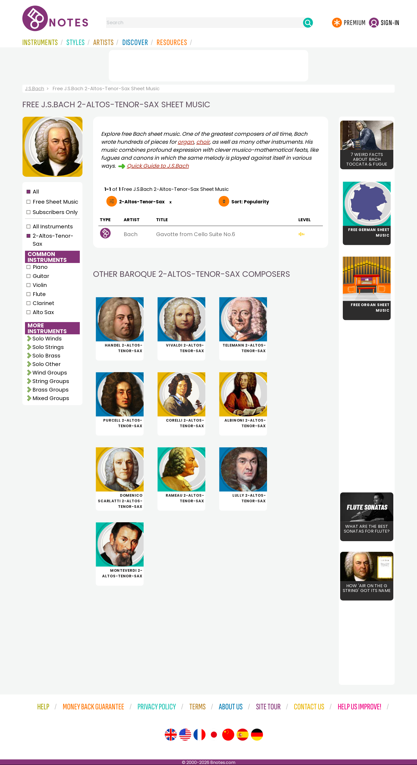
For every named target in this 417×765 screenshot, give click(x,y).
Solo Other (46, 364)
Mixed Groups (50, 398)
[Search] (308, 23)
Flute (39, 294)
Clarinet (43, 303)
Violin (40, 285)
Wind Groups (49, 372)
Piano (40, 267)
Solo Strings (48, 347)
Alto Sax (43, 312)
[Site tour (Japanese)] (213, 734)
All (36, 191)
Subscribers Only (55, 212)
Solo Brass (46, 355)
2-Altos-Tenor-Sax (53, 240)
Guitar (41, 276)
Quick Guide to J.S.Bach (158, 166)
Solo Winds (47, 338)
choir (203, 142)
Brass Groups (50, 389)
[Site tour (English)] (170, 734)
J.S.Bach (34, 88)
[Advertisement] (208, 65)
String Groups (50, 381)
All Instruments (53, 226)
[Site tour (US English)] (185, 734)
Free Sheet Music (55, 201)
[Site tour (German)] (257, 734)
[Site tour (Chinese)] (228, 734)
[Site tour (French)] (199, 734)
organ (186, 142)
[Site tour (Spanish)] (242, 734)
